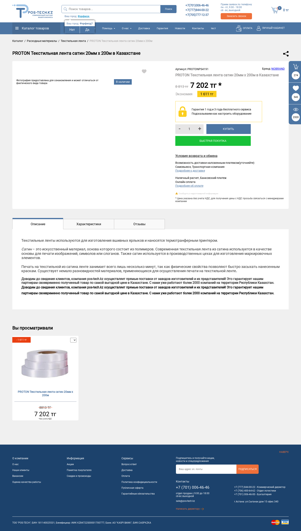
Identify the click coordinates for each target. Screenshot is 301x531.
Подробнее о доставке (190, 170)
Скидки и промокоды (79, 476)
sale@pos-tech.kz (185, 501)
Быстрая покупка (213, 140)
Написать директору (190, 508)
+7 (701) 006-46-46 (192, 487)
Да (87, 29)
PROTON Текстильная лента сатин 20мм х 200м (45, 393)
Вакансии (17, 476)
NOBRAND (278, 68)
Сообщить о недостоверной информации (198, 193)
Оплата (125, 476)
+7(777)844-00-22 (197, 10)
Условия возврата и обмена (196, 156)
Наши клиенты (20, 470)
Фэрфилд (83, 16)
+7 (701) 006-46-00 (244, 494)
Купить (228, 129)
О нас (126, 28)
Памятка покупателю (79, 470)
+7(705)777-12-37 (197, 15)
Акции (70, 464)
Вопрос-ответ (129, 464)
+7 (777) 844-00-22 (244, 487)
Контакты (198, 28)
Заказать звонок (236, 16)
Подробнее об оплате (189, 185)
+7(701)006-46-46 (197, 5)
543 (296, 97)
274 (296, 75)
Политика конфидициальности (139, 482)
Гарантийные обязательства (138, 493)
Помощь (108, 28)
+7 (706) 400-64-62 (244, 490)
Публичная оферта (132, 487)
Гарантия (162, 28)
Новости (180, 28)
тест (213, 28)
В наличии (123, 81)
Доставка (144, 28)
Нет (72, 29)
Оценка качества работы (26, 482)
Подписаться (247, 469)
